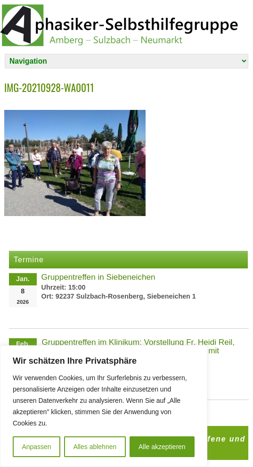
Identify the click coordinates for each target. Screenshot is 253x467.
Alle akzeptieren (162, 446)
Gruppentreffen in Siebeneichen (98, 277)
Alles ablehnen (94, 446)
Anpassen (36, 446)
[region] (103, 406)
